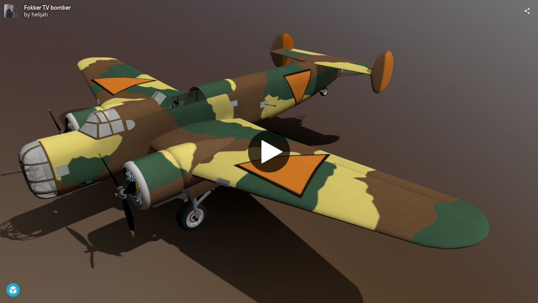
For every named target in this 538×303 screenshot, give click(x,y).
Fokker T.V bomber (47, 7)
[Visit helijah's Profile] (11, 11)
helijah (40, 14)
